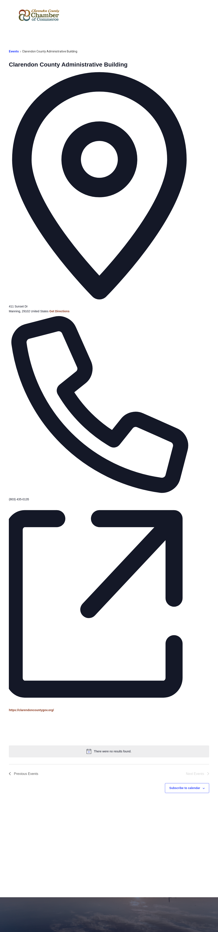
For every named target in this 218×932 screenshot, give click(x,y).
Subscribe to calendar (184, 788)
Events (14, 51)
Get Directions (59, 311)
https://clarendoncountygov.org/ (31, 710)
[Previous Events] (23, 774)
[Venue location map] (40, 728)
